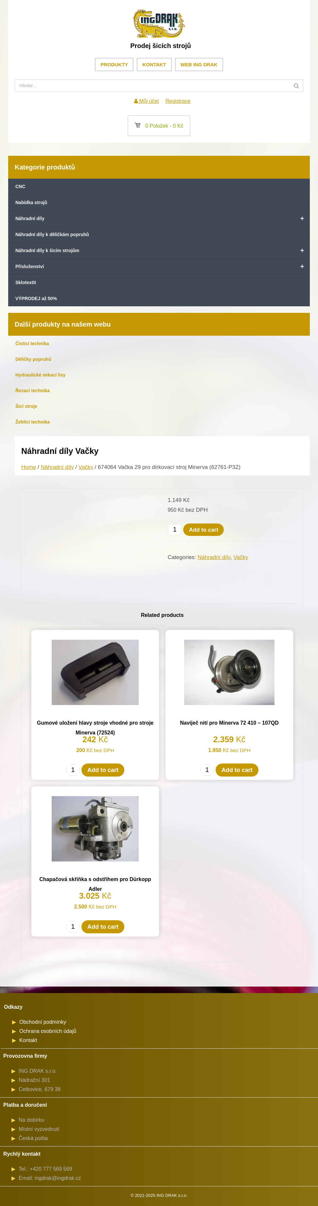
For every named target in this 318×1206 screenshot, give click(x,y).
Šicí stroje (26, 406)
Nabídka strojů (31, 202)
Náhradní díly (162, 218)
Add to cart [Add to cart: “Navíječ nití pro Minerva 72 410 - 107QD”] (237, 770)
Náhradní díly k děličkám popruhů (52, 234)
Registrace (178, 101)
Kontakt (154, 64)
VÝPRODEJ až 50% (36, 298)
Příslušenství (162, 266)
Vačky (86, 467)
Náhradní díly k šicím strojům (162, 250)
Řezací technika (32, 390)
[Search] (296, 85)
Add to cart (203, 530)
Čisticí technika (32, 343)
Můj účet (146, 101)
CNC (20, 186)
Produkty (114, 64)
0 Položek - (159, 126)
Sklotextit (25, 282)
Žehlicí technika (32, 422)
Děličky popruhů (33, 359)
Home (28, 467)
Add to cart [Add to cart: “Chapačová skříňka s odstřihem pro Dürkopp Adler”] (102, 927)
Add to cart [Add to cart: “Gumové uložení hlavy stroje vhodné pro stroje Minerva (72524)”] (102, 770)
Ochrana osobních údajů (47, 1031)
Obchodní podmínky (42, 1022)
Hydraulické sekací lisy (40, 375)
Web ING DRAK (199, 64)
